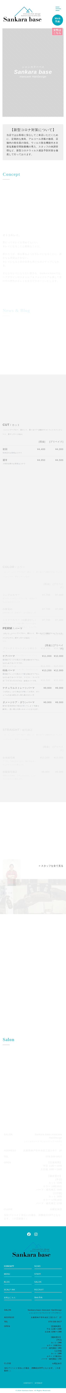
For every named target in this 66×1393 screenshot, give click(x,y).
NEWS (37, 1266)
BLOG (7, 1282)
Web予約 (58, 20)
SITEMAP (38, 1383)
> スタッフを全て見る (51, 866)
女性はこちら (57, 31)
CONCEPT (9, 1266)
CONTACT (28, 1383)
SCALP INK (9, 1290)
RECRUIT (39, 1290)
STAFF (37, 1274)
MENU (7, 1274)
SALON (38, 1282)
